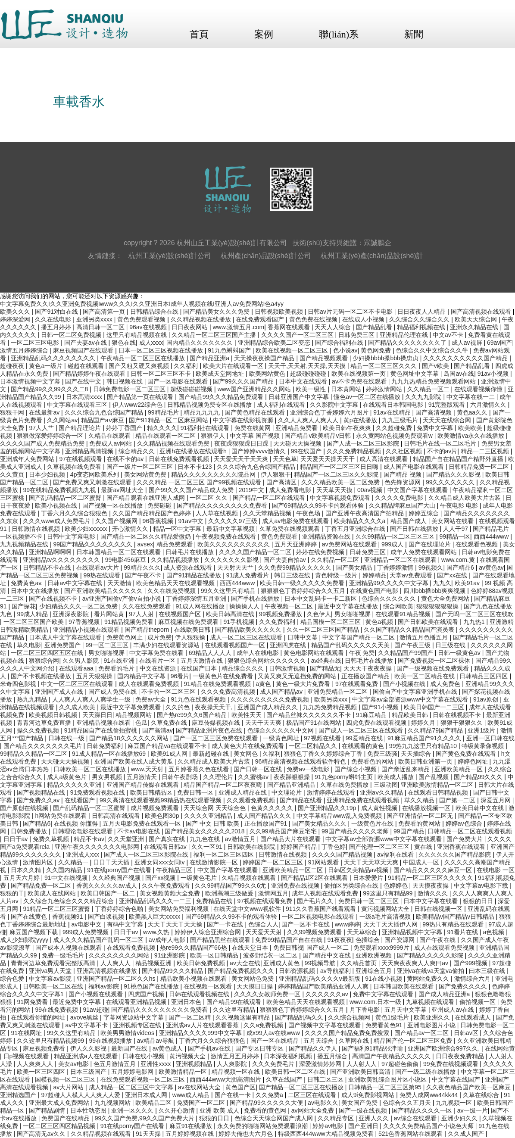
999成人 (393, 544)
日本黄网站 (347, 389)
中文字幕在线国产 (457, 1079)
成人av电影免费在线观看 (296, 521)
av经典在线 (326, 660)
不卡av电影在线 (139, 831)
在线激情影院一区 (215, 862)
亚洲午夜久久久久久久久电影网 (98, 846)
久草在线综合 (482, 1094)
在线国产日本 (199, 668)
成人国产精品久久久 (265, 815)
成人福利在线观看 (282, 404)
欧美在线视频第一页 (359, 373)
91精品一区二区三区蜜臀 (57, 908)
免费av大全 (151, 699)
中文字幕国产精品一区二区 (359, 637)
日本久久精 (27, 870)
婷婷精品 (374, 575)
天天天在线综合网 (448, 420)
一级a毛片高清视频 (386, 916)
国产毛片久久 (316, 901)
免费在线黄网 (253, 427)
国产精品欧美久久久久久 (249, 629)
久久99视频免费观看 (315, 932)
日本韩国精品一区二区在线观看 (119, 552)
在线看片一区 (158, 660)
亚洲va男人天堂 (51, 970)
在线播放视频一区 (427, 807)
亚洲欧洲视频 (374, 955)
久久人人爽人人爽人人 (309, 420)
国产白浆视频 (107, 916)
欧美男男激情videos (128, 1032)
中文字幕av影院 (51, 978)
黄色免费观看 (280, 536)
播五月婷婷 (57, 327)
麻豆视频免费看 (45, 1048)
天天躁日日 (97, 714)
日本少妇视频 (48, 474)
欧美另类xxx (331, 699)
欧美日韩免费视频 (202, 963)
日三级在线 (451, 645)
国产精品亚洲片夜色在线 (210, 730)
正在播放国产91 (266, 823)
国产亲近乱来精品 (406, 769)
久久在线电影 (54, 319)
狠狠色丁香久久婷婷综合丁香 (324, 753)
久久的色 (178, 707)
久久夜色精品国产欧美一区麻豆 (469, 1087)
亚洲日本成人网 (147, 1094)
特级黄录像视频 (484, 745)
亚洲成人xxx (83, 854)
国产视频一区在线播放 (113, 505)
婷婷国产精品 (299, 846)
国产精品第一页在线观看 (141, 396)
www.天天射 (148, 769)
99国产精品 (408, 831)
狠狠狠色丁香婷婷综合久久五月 (304, 590)
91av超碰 (95, 1009)
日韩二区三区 (326, 1079)
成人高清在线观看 (384, 458)
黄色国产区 (240, 1087)
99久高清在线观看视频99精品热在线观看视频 (161, 800)
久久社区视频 (405, 451)
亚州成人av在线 (453, 1009)
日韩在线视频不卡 (458, 714)
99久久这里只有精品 (229, 590)
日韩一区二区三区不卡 (162, 373)
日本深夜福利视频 (289, 1056)
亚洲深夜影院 (72, 614)
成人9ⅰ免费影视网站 (368, 1094)
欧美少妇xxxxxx (87, 528)
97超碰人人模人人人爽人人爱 (81, 1094)
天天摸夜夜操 (431, 885)
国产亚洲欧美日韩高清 (361, 1071)
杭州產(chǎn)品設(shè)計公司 (266, 255)
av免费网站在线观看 (350, 544)
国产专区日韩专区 (260, 1048)
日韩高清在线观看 (117, 815)
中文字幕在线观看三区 (78, 404)
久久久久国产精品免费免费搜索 (348, 1032)
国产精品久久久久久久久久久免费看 (160, 1009)
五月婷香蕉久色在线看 (200, 769)
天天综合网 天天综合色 (215, 807)
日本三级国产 (89, 1071)
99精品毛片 (164, 412)
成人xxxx (151, 342)
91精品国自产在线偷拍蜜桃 (101, 730)
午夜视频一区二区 (290, 606)
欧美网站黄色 (268, 373)
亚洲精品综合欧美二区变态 (275, 342)
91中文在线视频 (66, 877)
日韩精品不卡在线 (48, 567)
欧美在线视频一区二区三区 (293, 350)
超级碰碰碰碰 (309, 373)
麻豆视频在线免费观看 (189, 621)
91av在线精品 (392, 412)
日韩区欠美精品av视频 (359, 870)
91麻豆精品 (372, 714)
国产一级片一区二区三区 (140, 466)
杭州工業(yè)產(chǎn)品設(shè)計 (372, 255)
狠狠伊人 (214, 435)
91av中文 (191, 521)
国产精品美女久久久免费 (217, 311)
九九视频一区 (455, 1102)
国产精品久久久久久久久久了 (408, 342)
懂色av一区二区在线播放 (368, 396)
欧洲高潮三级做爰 (230, 893)
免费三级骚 (382, 753)
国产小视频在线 (405, 683)
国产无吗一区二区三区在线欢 (474, 614)
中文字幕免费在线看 (157, 652)
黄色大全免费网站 (446, 598)
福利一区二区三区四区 (225, 854)
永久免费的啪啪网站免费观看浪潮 (263, 1125)
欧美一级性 (312, 389)
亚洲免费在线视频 (296, 885)
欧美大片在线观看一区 (234, 365)
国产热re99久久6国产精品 (192, 714)
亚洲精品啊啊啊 (51, 552)
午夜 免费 (362, 652)
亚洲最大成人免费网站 (60, 1102)
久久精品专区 (337, 1118)
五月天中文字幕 (406, 1009)
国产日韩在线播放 (415, 528)
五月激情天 (143, 776)
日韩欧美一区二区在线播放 (90, 769)
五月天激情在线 (203, 660)
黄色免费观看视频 (142, 319)
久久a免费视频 (264, 1025)
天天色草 (285, 458)
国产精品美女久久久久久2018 (205, 831)
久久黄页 (13, 474)
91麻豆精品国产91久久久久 (425, 738)
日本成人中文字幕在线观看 (66, 637)
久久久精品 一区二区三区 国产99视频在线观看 (200, 482)
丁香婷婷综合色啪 (120, 908)
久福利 (271, 753)
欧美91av (468, 583)
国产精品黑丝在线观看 (221, 939)
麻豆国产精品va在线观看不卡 (168, 745)
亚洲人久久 (374, 1118)
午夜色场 (309, 513)
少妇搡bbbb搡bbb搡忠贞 (386, 358)
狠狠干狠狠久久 (462, 722)
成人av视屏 (468, 342)
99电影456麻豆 (126, 559)
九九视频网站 (113, 1102)
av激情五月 (241, 839)
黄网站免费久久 (429, 978)
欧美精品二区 (154, 1102)
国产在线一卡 (234, 1094)
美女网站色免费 (253, 978)
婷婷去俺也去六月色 (246, 1133)
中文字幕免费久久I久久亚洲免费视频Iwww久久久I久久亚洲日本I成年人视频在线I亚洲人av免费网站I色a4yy (142, 303)
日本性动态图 (89, 1110)
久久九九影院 (424, 396)
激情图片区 (39, 862)
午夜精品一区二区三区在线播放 (143, 358)
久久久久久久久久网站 (120, 955)
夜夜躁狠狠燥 (293, 776)
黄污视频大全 (188, 1056)
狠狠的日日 (479, 901)
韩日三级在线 (293, 575)
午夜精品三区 (175, 870)
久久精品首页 (359, 963)
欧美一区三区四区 (42, 1071)
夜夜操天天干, (214, 707)
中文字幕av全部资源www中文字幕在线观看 (411, 699)
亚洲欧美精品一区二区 (293, 870)
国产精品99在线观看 (234, 1001)
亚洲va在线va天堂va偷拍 (431, 970)
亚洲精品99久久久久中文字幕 (389, 583)
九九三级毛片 (401, 420)
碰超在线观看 (87, 365)
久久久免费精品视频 (355, 451)
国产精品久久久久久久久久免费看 (223, 505)
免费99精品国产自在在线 (289, 939)
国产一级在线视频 (364, 1110)
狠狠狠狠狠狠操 (438, 606)
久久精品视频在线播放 (202, 319)
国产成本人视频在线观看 (69, 947)
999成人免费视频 (86, 932)
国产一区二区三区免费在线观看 (216, 738)
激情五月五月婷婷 (236, 1056)
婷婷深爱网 (16, 319)
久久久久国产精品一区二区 (256, 552)
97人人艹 (42, 427)
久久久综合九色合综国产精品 (105, 412)
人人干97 (456, 528)
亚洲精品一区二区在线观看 (401, 559)
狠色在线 (124, 342)
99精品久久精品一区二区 (34, 753)
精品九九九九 (203, 412)
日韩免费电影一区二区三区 (130, 389)
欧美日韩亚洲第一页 (426, 761)
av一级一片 (472, 1110)
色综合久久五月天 (408, 1102)
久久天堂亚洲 (127, 839)
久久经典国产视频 (117, 877)
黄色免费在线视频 (314, 319)
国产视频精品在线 (42, 792)
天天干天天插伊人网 (391, 924)
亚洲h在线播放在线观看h (193, 451)
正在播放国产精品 (366, 676)
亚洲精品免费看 (297, 427)
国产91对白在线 (57, 311)
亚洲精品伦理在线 (405, 334)
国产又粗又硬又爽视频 (140, 365)
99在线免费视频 (57, 1009)
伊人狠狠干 (276, 474)
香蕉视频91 (68, 916)
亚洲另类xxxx (95, 319)
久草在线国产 (285, 1079)
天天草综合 (363, 932)
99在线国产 (307, 451)
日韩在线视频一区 (439, 908)
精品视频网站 (134, 714)
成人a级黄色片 (67, 776)
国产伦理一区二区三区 (380, 846)
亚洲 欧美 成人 (220, 1110)
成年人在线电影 (259, 652)
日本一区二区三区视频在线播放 (162, 350)
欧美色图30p (163, 815)
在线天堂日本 (251, 947)
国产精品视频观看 (325, 358)
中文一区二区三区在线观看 (78, 683)
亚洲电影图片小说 (432, 1025)
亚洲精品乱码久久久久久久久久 (54, 358)
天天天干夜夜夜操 (368, 668)
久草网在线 (355, 1040)
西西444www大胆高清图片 (226, 1079)
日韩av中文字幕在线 (75, 583)
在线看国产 (81, 800)
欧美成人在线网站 (53, 893)
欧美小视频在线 (57, 505)
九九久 (442, 583)
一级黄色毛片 (199, 877)
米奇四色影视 (19, 683)
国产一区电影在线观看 (178, 381)
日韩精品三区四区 (484, 676)
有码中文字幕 (126, 924)
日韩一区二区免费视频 (72, 334)
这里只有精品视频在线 (137, 334)
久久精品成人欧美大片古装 (465, 497)
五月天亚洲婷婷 (296, 544)
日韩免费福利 (106, 745)
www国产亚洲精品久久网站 (255, 389)
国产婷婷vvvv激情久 (259, 451)
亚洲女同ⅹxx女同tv (160, 862)
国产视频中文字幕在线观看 (325, 1025)
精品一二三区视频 (486, 451)
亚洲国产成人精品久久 (268, 707)
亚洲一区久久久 (133, 1110)
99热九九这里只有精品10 (424, 745)
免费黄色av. (27, 583)
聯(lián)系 (339, 34)
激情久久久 (433, 893)
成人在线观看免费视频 (150, 683)
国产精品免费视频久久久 (242, 970)
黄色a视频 (380, 621)
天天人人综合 (334, 327)
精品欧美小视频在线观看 (194, 978)
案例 (263, 34)
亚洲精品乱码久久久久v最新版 (320, 978)
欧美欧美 (471, 427)
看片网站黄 (110, 614)
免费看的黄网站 (420, 823)
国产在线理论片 (431, 544)
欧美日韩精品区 (152, 792)
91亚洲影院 (170, 955)
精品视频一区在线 (237, 1071)
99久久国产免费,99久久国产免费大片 (145, 1118)
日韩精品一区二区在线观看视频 (470, 831)
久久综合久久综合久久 (420, 319)
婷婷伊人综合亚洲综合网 (209, 932)
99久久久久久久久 (451, 482)
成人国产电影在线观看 (415, 466)
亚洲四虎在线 (289, 645)
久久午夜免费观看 (167, 885)
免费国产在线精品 (66, 1118)
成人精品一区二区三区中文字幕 (132, 1087)
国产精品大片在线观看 (291, 839)
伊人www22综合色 (138, 404)
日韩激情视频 (288, 668)
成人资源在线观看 (189, 567)
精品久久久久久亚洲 (75, 784)
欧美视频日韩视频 (54, 714)
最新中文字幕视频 (231, 528)
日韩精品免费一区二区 (480, 466)
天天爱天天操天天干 (328, 458)
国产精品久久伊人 (314, 1048)
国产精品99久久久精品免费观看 (221, 396)
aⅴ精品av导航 (156, 1040)
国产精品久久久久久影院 (431, 955)
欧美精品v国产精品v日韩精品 (456, 916)
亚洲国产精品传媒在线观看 (143, 784)
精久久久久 (162, 427)
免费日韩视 (288, 947)
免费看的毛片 (117, 668)
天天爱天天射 (265, 932)
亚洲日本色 (187, 1001)
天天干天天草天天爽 (372, 862)
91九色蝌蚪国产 (230, 350)
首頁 (199, 34)
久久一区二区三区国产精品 (324, 629)
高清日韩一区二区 (101, 327)
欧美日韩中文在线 (481, 807)
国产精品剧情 (48, 1110)
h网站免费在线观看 (61, 815)
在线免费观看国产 (261, 319)
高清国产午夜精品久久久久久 (392, 1056)
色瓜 (141, 722)
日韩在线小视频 (144, 1056)
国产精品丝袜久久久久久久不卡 (309, 714)
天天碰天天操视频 (298, 443)
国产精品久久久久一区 (423, 1110)
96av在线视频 (148, 327)
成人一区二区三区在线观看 (247, 637)
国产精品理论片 (81, 427)
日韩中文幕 (303, 637)
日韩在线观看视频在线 (200, 994)
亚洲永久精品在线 (475, 327)
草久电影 (29, 645)
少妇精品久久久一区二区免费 (79, 606)
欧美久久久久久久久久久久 (234, 544)
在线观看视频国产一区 (236, 645)
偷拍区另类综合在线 (352, 885)
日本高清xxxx (85, 396)
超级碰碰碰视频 (192, 389)
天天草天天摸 (335, 489)
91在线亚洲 (119, 660)
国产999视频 (471, 963)
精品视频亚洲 (154, 963)
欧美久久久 (16, 311)
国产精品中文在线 (328, 955)
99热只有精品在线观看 (453, 924)
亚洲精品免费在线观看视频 (364, 800)
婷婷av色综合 (465, 823)
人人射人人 (362, 1063)
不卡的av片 (442, 451)
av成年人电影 (168, 939)
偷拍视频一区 (478, 1001)
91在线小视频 (384, 978)
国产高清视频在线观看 (482, 311)
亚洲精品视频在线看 (104, 722)
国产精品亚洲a (210, 358)
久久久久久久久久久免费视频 (271, 699)
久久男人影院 (81, 660)
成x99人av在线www (274, 1032)
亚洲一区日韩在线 (490, 738)
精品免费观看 (175, 544)
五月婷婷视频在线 (190, 1133)
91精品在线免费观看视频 (218, 683)
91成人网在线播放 (200, 606)
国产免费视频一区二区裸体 (435, 660)
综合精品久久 (137, 451)
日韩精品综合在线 (155, 311)
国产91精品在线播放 (194, 575)
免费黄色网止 (125, 637)
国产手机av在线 (210, 1048)
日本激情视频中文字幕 (31, 381)
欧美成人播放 (396, 776)
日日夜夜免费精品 (461, 1056)
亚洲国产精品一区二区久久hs (117, 978)
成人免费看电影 (291, 489)
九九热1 (475, 621)
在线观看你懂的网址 (39, 1017)
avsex (145, 544)
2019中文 (252, 489)
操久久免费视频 (39, 730)
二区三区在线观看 (313, 1094)
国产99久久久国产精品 (244, 381)
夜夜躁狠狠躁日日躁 (242, 443)
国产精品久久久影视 (454, 474)
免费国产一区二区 (202, 1102)
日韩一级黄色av (460, 652)
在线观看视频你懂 (479, 389)
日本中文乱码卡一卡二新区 (321, 598)
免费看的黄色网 (266, 1110)
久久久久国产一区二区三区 (298, 334)
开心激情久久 (131, 528)
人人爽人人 (116, 963)
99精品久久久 (142, 567)
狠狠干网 (13, 412)
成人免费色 (446, 683)
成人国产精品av (282, 691)
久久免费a (270, 1094)
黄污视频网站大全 (386, 908)
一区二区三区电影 (36, 342)
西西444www (492, 536)
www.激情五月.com (238, 327)
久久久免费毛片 (274, 1063)
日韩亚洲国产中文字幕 (299, 396)
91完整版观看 (447, 404)
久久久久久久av (328, 994)
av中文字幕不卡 (87, 1025)
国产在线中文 (84, 381)
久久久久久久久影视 (232, 559)
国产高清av (157, 730)
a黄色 (264, 683)
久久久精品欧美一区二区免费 (341, 482)
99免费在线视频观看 (451, 1063)
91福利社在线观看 (206, 427)
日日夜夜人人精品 (422, 311)
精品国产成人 (409, 521)
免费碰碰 (160, 505)
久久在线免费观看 (147, 606)
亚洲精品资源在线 (327, 536)
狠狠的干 (12, 893)
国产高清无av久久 (42, 1133)
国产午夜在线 (438, 939)
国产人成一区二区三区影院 (364, 443)
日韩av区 (467, 1032)
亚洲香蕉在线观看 (462, 846)
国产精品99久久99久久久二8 (50, 389)
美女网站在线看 (453, 521)
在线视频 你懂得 (77, 823)
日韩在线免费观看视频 (180, 458)
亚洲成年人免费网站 (28, 458)
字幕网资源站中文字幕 (134, 1017)
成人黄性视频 (380, 807)
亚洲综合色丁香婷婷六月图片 (330, 412)
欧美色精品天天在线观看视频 (176, 583)
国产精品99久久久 (479, 776)
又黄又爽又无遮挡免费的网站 (298, 676)
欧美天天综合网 (477, 319)
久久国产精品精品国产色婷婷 (152, 513)
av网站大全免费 (313, 1110)
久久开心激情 (178, 1110)
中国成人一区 (422, 862)
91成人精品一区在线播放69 (109, 753)
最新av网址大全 (123, 489)
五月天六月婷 (22, 877)
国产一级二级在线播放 (426, 1071)
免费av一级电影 (309, 769)
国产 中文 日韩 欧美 (213, 823)
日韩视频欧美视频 (280, 311)
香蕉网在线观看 (290, 327)
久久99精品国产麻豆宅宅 (284, 831)
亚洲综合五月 (374, 970)
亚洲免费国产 (63, 645)
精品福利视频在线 (422, 327)
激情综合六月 (473, 978)
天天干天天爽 (264, 722)
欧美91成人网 (170, 753)
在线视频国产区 (181, 614)
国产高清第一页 (105, 311)
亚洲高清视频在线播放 (108, 970)
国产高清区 (282, 482)
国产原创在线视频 (25, 807)
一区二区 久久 (209, 497)
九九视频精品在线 (25, 544)
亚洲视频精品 (195, 1063)
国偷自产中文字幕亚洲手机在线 (416, 691)
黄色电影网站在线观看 (315, 652)
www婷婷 (347, 924)
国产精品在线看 (302, 800)
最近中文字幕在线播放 (349, 606)
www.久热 (157, 932)
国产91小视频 (381, 707)
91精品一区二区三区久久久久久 (431, 877)
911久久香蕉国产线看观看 (322, 908)
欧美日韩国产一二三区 (435, 707)
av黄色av (491, 567)
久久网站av (62, 420)
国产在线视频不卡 (54, 598)
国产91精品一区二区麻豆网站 (169, 420)
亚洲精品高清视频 (90, 451)
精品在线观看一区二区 (166, 435)
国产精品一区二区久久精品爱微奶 (146, 536)
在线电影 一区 (496, 870)
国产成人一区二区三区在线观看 (361, 730)
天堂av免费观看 (412, 575)
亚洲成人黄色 (282, 963)
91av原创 (486, 699)
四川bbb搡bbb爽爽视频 (435, 590)
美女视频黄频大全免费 (171, 893)
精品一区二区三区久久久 (384, 365)
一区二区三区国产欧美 (34, 621)
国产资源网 (400, 939)
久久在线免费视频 (172, 590)
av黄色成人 (169, 1048)
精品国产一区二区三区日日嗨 (340, 466)
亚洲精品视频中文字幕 (413, 932)
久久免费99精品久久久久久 (295, 567)
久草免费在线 (170, 722)
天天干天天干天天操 (176, 924)
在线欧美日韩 (193, 629)
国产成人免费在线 (113, 691)
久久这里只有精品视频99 (51, 1040)
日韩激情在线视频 (37, 528)
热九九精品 (33, 699)
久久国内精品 (65, 870)
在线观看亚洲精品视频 (137, 1001)
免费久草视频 (52, 839)
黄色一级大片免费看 (304, 683)
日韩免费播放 (30, 831)
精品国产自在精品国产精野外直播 (459, 458)
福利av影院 (104, 986)
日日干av (16, 839)
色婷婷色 (396, 885)
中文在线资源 (159, 668)
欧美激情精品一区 (184, 1071)
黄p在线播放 (361, 420)
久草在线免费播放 (345, 784)
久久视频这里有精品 (243, 1017)
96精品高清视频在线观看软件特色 (301, 761)
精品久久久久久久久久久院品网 (214, 474)
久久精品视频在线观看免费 (174, 443)
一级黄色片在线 (373, 823)
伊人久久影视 (89, 1048)
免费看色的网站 (373, 761)
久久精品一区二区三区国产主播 (215, 334)
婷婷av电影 (328, 1125)
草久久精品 (420, 800)
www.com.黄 (459, 559)
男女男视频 (108, 776)
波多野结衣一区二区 (271, 955)
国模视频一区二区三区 (66, 1079)
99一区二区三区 (107, 645)
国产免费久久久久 (464, 986)
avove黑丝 (85, 1017)
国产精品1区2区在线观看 (315, 877)
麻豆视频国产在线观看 (84, 350)
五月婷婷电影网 (133, 1071)
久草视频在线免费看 (75, 466)
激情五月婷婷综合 (25, 350)
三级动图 (386, 784)
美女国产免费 (360, 1102)
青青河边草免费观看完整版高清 (54, 963)
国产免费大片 (465, 839)
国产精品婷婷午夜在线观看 (90, 373)
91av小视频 (494, 373)
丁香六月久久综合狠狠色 (75, 513)
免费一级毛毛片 (64, 955)
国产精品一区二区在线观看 (270, 497)
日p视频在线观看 (27, 1056)
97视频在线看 (323, 738)
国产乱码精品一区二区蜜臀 (66, 497)
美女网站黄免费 (146, 474)
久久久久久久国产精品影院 (455, 854)
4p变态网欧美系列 (95, 474)
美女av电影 (74, 1063)
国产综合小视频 (356, 769)
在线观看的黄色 (364, 745)
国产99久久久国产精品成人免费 (192, 489)
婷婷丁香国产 (125, 427)
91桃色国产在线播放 (152, 986)
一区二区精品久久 (314, 745)
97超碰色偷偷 (400, 1063)
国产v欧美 (436, 365)
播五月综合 (333, 1056)
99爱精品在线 (365, 738)
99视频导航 (321, 963)
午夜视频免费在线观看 (227, 536)
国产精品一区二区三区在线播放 (302, 1087)
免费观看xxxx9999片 (382, 947)
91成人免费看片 (248, 575)
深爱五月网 (496, 800)
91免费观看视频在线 (98, 792)
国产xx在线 (453, 575)
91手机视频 (239, 621)
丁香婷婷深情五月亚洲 (197, 598)
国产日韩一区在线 (259, 769)
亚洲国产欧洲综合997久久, (444, 1048)
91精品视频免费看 (129, 621)
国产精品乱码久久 (300, 1017)
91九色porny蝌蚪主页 (344, 776)
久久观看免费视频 (252, 800)
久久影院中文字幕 (335, 404)
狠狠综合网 (44, 660)
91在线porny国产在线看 (120, 870)
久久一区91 (207, 846)
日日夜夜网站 (190, 327)
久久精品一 (74, 862)
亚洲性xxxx (156, 1063)
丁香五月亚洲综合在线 (356, 528)
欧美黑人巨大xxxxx (155, 916)
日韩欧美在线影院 (252, 846)
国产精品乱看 (375, 327)
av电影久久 (323, 1102)
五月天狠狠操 (95, 676)
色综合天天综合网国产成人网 (274, 1118)
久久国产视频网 (117, 521)
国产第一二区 (458, 800)
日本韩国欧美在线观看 (404, 986)
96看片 (180, 676)
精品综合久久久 (243, 668)
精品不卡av (89, 839)
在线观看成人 (474, 1017)
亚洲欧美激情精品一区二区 (438, 784)
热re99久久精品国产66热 (194, 947)
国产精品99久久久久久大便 (267, 1102)
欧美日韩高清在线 (231, 614)
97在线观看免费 (357, 683)
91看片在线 (463, 932)
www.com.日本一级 (376, 1001)
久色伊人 (319, 614)
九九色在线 (206, 839)
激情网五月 (273, 893)
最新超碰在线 (212, 753)
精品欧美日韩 (411, 714)
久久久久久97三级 (233, 521)
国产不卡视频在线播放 (42, 676)
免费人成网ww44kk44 (429, 1094)
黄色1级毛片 (393, 1017)
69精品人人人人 (211, 652)
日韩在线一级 (67, 738)
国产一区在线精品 (275, 1040)
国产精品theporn (148, 629)
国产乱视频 (434, 776)
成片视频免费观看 (156, 807)
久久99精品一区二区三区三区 (396, 536)
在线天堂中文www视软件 (247, 908)
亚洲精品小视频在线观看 (87, 629)
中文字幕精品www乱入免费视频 (340, 815)
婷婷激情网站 (385, 389)
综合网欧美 (398, 606)
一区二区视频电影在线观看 (319, 916)
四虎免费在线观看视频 (377, 722)
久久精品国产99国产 (406, 652)
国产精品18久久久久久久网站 (129, 738)
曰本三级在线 (488, 970)
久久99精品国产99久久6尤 (231, 885)
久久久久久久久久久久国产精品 (466, 358)
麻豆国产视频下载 (34, 932)
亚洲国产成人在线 (60, 691)
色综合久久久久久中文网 (281, 730)
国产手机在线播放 (256, 598)
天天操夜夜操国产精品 (265, 358)
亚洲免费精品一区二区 (338, 691)
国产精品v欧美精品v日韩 (318, 435)
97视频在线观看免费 (265, 901)
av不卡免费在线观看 (360, 381)
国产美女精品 (355, 567)
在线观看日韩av (166, 846)
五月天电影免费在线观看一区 (143, 823)
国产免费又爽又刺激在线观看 (93, 482)
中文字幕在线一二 (471, 396)
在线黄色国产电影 (375, 590)
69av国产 (499, 342)
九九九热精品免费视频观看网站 (434, 381)
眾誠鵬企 (377, 242)
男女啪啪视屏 (353, 614)
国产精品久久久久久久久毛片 (43, 745)
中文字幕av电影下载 (482, 885)
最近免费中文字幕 (78, 1001)
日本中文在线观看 (304, 381)
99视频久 (430, 567)
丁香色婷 (333, 846)
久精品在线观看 (110, 435)
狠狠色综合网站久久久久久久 (268, 660)
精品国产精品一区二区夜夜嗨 (224, 784)
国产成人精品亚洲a (445, 994)
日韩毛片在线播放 (190, 552)
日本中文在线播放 (36, 590)
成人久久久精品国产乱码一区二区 (99, 939)
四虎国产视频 (147, 994)
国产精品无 (325, 668)
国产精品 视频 (403, 474)
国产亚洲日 (364, 1125)
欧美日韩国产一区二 (109, 893)
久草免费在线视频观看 (290, 528)
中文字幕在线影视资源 (244, 420)
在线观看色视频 (477, 544)
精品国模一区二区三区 (331, 621)
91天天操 (149, 1133)
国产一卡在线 (226, 924)
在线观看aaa (77, 668)
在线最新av (45, 412)
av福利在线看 (396, 854)
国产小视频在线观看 (97, 994)
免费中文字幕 (436, 427)
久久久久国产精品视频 (343, 854)
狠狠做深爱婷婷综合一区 (51, 435)
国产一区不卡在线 (306, 924)
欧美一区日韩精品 (215, 955)
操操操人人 (245, 606)
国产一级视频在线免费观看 (433, 668)
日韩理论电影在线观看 (83, 831)
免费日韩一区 (196, 792)
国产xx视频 (161, 877)
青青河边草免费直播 (45, 722)
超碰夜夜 (13, 365)
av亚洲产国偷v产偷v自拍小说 (122, 598)
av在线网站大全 (200, 1087)
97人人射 (142, 614)
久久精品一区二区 (336, 559)
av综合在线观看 (416, 1118)
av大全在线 (245, 963)
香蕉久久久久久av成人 (107, 885)
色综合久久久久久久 (390, 598)
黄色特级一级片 (337, 575)
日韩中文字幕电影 (72, 536)
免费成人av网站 (111, 443)
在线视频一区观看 (209, 986)
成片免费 (159, 637)
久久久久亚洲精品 (209, 815)
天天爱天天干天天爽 (242, 458)
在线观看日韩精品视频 (439, 792)
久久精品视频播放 (176, 559)
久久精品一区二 (429, 389)
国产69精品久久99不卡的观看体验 (318, 505)
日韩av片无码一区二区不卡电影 (351, 311)
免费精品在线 (215, 901)
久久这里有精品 (235, 1009)
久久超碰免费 (395, 427)
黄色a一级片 (46, 365)
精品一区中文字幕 (178, 528)
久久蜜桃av (254, 776)
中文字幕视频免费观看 (341, 497)
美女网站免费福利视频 (179, 908)
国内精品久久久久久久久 (200, 342)
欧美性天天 (247, 714)
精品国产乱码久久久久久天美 (351, 645)
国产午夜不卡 (144, 575)
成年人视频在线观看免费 (326, 893)
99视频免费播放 (281, 614)
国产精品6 (461, 567)
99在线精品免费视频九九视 (60, 489)
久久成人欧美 (78, 707)
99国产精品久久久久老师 (355, 831)
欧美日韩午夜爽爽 (348, 427)
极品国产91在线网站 (314, 722)
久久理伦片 (219, 776)
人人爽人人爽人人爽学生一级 (92, 699)
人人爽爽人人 (36, 1063)
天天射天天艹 (236, 567)
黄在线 (424, 846)
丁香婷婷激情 (396, 567)
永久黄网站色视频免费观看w (395, 435)
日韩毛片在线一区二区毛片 (441, 443)
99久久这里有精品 (72, 1032)
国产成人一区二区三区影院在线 (147, 854)
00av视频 (370, 489)
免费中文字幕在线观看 (384, 994)
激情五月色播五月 (424, 637)
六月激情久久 (489, 404)
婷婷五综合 (424, 513)
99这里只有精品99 (388, 893)
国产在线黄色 (30, 916)
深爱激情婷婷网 (321, 1063)
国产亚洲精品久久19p (328, 807)
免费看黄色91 (384, 1025)
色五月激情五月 (115, 1063)
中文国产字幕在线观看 (418, 489)
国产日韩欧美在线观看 (429, 621)
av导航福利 (336, 970)
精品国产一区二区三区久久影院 (337, 474)
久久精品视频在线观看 (102, 1133)
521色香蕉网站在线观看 (411, 1133)
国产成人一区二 (328, 947)
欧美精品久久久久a (360, 521)
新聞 (413, 34)
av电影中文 (87, 924)
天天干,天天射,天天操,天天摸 (307, 365)
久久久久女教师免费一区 (268, 994)
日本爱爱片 (369, 877)
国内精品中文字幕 (142, 676)
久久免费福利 (278, 621)
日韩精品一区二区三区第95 (385, 1087)
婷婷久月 (424, 722)
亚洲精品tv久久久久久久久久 (62, 559)
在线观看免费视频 (132, 947)
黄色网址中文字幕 (415, 373)
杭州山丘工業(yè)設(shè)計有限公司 (232, 242)
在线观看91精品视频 (403, 614)
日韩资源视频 (298, 970)
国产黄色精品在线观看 (256, 412)
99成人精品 (33, 614)
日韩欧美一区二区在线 (54, 986)
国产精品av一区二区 (422, 1032)
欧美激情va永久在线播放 (471, 435)
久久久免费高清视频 (229, 691)
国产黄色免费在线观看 (467, 753)
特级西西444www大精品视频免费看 (326, 1133)
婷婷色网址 (474, 761)
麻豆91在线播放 (191, 1125)
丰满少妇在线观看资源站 (167, 645)
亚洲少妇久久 (460, 1118)
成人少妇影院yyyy (25, 939)
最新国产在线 (130, 1048)
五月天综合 (319, 1040)
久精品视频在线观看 (250, 877)
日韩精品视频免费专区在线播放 (210, 404)
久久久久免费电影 (400, 497)
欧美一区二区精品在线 (425, 676)
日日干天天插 (112, 862)
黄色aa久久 (473, 412)
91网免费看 (33, 1001)
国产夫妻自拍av (285, 559)
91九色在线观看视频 (199, 699)
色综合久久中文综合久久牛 (433, 350)
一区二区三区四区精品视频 (60, 1125)
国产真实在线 (168, 839)
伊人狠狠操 (191, 637)
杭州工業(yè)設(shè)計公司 (169, 255)
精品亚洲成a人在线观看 (86, 1056)
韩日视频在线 (125, 381)
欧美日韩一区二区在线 (296, 1071)
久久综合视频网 (350, 1017)
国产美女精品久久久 (320, 823)
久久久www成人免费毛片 (57, 521)
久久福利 (187, 365)
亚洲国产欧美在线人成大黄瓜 (134, 761)
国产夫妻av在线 (86, 342)
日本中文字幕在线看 (431, 901)
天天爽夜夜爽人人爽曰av (415, 963)
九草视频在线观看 (431, 1001)
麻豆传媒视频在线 (217, 722)
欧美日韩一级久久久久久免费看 (303, 583)
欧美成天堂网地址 (221, 373)
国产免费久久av (39, 800)
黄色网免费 (377, 350)
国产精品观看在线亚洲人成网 (146, 497)
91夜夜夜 (339, 939)
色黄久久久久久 (273, 807)
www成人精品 (191, 1094)
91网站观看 (324, 862)
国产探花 (24, 606)
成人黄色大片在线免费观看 (249, 745)
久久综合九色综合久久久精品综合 (69, 901)
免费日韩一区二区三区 (369, 901)
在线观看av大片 (98, 567)
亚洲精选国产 (19, 1094)
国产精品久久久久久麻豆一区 (433, 870)
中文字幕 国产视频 (255, 435)
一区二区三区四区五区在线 (48, 652)
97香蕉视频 (85, 621)
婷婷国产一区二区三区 (274, 862)
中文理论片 (287, 792)
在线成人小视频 (364, 319)
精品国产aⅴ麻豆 (103, 420)
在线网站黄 (500, 1048)
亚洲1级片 (482, 730)
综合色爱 (13, 978)
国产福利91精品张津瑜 (373, 1048)
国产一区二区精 (190, 1017)
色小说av (345, 350)
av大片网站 (69, 1087)
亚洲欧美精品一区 (459, 769)
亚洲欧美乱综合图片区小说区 (388, 1079)
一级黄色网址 (282, 738)
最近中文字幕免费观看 (131, 707)
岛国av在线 (458, 373)
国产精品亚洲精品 (292, 784)
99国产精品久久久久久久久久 (93, 544)
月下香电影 (365, 1009)
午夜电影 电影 (460, 505)
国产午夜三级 (413, 645)
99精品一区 (455, 536)
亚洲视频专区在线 (138, 1025)
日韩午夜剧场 (181, 776)
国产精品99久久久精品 (173, 970)
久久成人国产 (467, 1133)
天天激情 (120, 583)
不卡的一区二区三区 (169, 691)
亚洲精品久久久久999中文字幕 (201, 1032)
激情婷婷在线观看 (332, 792)
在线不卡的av (126, 458)
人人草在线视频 (218, 513)
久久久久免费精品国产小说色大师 (429, 1125)
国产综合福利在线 (340, 342)
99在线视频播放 (111, 1040)
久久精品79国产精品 (436, 730)
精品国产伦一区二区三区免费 (414, 1040)
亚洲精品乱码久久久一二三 (156, 901)
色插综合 (368, 939)
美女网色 (246, 753)
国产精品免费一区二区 (42, 885)
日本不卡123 (195, 466)
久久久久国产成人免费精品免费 (43, 443)
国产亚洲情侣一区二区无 (421, 815)
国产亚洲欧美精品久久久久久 (104, 590)
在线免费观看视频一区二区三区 (143, 1079)
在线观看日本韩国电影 (394, 404)
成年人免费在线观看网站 (424, 552)
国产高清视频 (434, 412)
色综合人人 (263, 924)
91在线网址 (27, 1032)
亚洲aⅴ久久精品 (382, 792)
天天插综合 (417, 753)
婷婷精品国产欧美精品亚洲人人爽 (324, 986)
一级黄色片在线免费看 (224, 676)
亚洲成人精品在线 (243, 792)
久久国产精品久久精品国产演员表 (410, 629)
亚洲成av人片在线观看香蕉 (203, 1025)
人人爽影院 (233, 1063)
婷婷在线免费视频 (321, 552)
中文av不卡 (449, 334)
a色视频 (494, 932)
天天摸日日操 (256, 986)
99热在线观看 (102, 575)
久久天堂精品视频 (268, 513)
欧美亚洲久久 (433, 1017)
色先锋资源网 (403, 482)
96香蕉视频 (159, 521)
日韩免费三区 (357, 334)
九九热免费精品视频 (331, 707)
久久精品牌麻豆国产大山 (403, 505)
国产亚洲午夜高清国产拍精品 (365, 513)
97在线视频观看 (81, 458)
